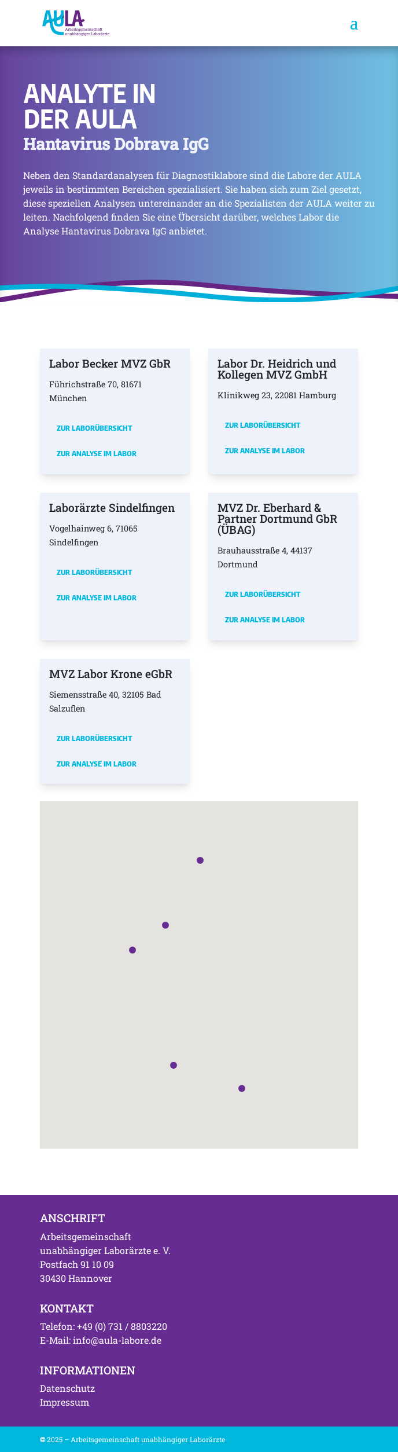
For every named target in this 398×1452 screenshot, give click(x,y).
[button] (132, 950)
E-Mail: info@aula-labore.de (100, 1340)
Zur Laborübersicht (94, 427)
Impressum (64, 1402)
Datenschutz (67, 1388)
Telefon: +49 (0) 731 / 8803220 (103, 1326)
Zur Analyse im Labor (97, 453)
